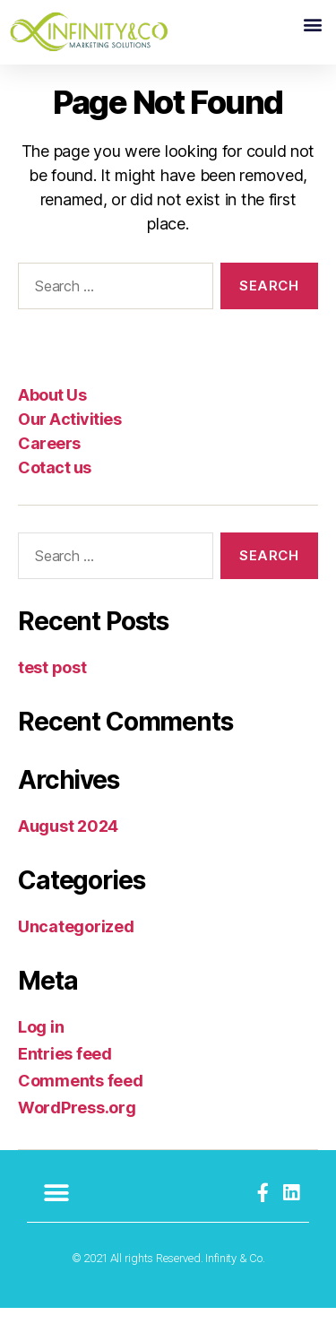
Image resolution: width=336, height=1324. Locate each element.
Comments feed (80, 1096)
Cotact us (54, 482)
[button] (312, 24)
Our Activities (69, 434)
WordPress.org (77, 1123)
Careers (49, 458)
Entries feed (65, 1069)
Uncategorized (76, 942)
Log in (41, 1043)
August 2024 (68, 842)
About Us (52, 410)
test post (52, 683)
